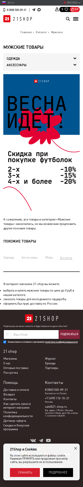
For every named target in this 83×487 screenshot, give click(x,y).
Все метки (66, 257)
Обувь (49, 257)
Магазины (10, 358)
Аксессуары (29, 257)
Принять (25, 472)
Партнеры (51, 368)
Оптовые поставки (15, 368)
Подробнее (58, 472)
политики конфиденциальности (61, 342)
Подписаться (69, 334)
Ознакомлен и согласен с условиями (43, 342)
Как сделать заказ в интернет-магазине (17, 405)
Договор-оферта (14, 420)
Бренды (50, 363)
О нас (7, 363)
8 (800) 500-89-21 (16, 10)
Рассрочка (10, 372)
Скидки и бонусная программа (16, 427)
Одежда (8, 257)
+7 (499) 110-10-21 (57, 398)
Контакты (10, 399)
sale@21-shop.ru (56, 406)
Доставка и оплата (16, 389)
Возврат (9, 394)
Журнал (50, 358)
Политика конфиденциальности (18, 414)
